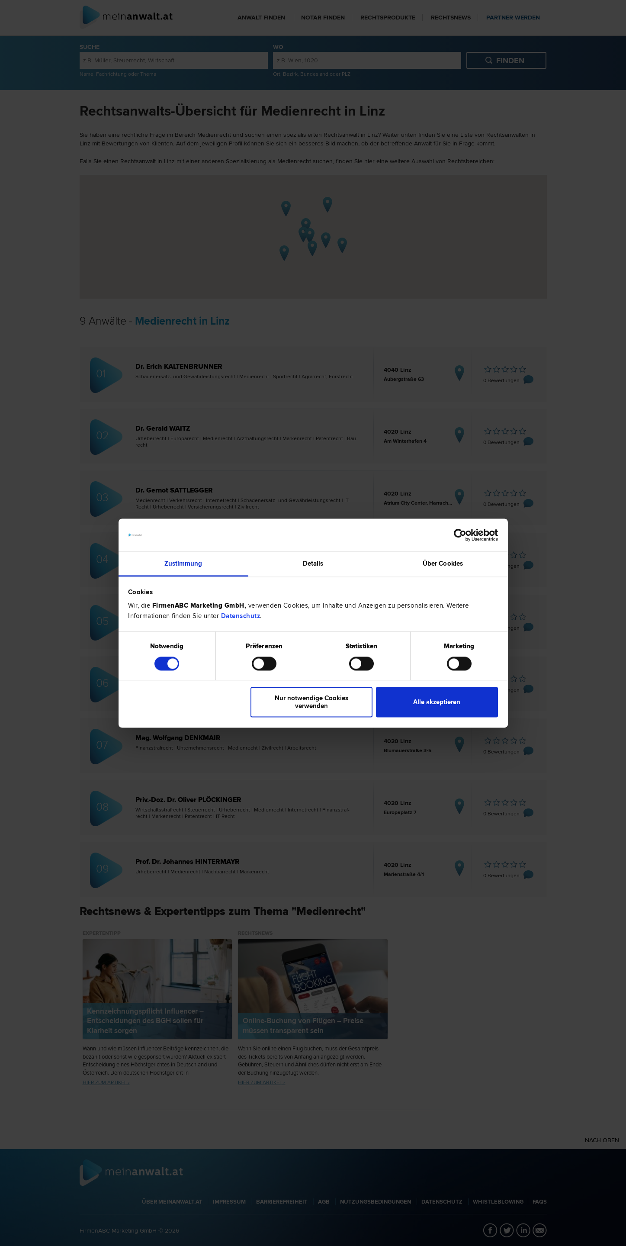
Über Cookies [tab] (443, 564)
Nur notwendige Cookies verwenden (311, 702)
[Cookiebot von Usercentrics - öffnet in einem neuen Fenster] (460, 534)
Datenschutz (240, 616)
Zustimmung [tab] (183, 564)
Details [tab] (313, 564)
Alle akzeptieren (436, 702)
